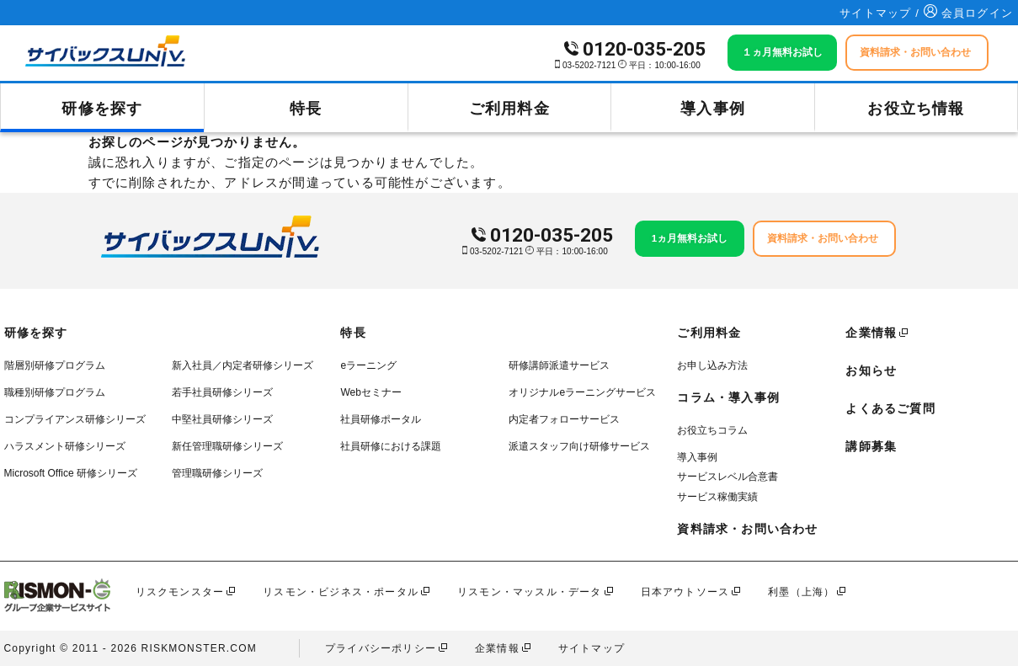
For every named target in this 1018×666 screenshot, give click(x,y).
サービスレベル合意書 (727, 476)
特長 (306, 108)
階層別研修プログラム (54, 365)
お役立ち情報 (915, 108)
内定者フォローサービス (564, 419)
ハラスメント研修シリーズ (64, 446)
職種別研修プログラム (54, 392)
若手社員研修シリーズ (222, 392)
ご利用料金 (509, 108)
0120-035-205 (644, 49)
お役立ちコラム (712, 430)
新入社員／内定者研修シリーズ (242, 365)
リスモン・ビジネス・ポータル (340, 592)
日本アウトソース (685, 592)
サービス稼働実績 (717, 497)
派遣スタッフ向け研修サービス (579, 446)
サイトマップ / (881, 13)
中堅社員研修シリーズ (222, 419)
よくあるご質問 (890, 408)
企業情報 (871, 332)
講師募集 (871, 446)
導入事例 (712, 108)
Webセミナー (370, 392)
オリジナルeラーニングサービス (582, 392)
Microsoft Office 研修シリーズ (70, 473)
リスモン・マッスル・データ (529, 592)
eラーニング (368, 365)
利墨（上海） (801, 592)
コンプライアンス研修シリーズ (75, 419)
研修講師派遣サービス (559, 365)
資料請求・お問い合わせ (747, 528)
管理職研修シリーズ (217, 473)
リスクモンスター (180, 592)
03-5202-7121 (589, 65)
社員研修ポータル (380, 419)
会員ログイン (968, 13)
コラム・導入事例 (728, 397)
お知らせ (871, 370)
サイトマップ (591, 648)
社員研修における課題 (390, 446)
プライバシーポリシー (380, 648)
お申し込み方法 (712, 365)
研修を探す (101, 108)
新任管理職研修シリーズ (227, 446)
